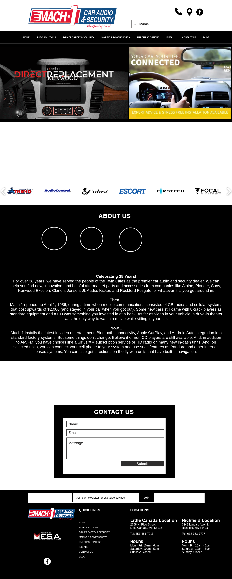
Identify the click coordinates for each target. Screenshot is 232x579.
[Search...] (167, 24)
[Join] (146, 497)
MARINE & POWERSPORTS (93, 537)
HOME (82, 522)
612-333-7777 (196, 533)
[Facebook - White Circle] (47, 561)
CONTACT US (86, 552)
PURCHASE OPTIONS (90, 542)
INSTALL (83, 547)
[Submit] (142, 463)
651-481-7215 (145, 533)
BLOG (82, 557)
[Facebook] (199, 12)
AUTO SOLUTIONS (88, 527)
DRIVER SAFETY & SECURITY (94, 532)
